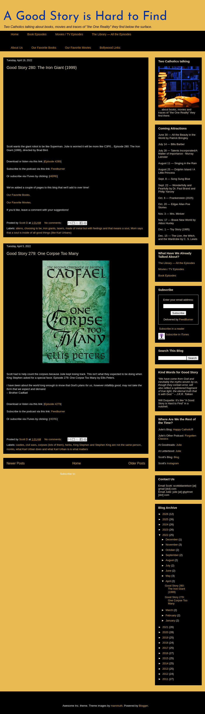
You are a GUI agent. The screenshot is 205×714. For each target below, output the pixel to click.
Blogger (143, 705)
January (171, 620)
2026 (165, 514)
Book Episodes (36, 34)
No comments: (53, 222)
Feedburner (58, 168)
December (172, 539)
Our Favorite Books (44, 47)
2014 (165, 663)
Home (14, 34)
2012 (165, 673)
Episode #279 (52, 404)
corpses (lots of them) (51, 444)
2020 (165, 632)
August (170, 560)
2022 (165, 534)
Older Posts (137, 463)
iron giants (49, 228)
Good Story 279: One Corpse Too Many (43, 253)
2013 (165, 668)
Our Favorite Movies (78, 47)
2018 (165, 642)
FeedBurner (186, 319)
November (172, 544)
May (168, 575)
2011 (165, 679)
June (169, 570)
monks (10, 449)
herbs (68, 444)
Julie (179, 444)
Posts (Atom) (84, 473)
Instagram (173, 463)
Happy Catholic (182, 429)
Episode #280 (52, 161)
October (171, 549)
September (172, 555)
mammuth (117, 705)
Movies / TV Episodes (69, 34)
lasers (60, 228)
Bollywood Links (110, 47)
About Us (17, 47)
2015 (165, 658)
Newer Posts (16, 463)
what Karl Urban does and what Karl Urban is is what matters (52, 449)
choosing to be (33, 228)
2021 (165, 627)
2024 (165, 524)
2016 (165, 653)
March (170, 610)
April (169, 581)
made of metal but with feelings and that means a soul (97, 228)
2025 (165, 519)
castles (20, 444)
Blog (176, 457)
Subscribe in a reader (171, 328)
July (168, 565)
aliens (19, 228)
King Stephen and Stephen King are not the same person (107, 444)
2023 (165, 529)
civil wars (31, 444)
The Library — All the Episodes (111, 34)
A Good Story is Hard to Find (85, 17)
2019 (165, 637)
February (171, 615)
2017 (165, 647)
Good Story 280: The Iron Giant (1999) (42, 67)
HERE (53, 176)
